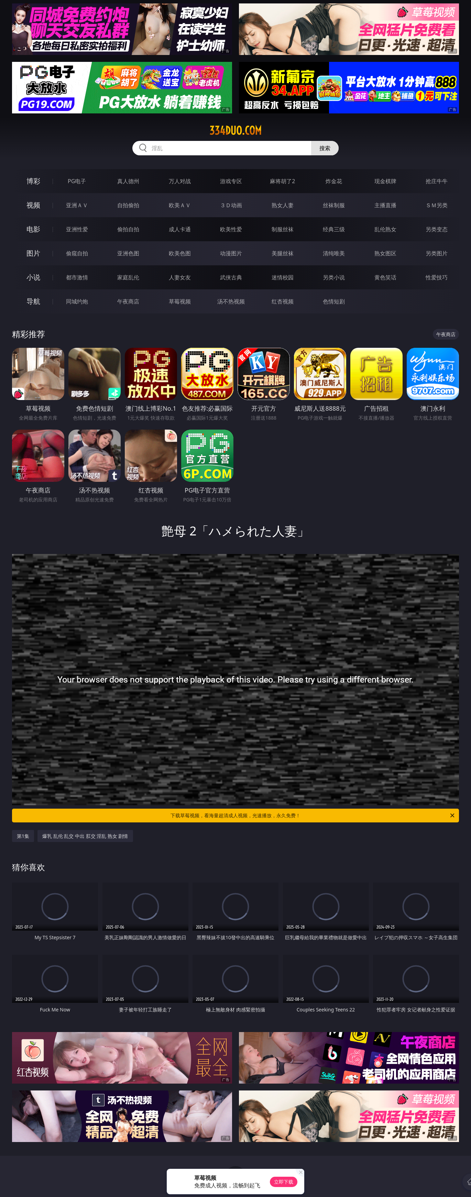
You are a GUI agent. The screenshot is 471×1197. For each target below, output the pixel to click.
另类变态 (437, 229)
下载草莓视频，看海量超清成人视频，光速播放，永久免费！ (313, 815)
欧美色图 (180, 253)
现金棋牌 (385, 181)
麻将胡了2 (282, 181)
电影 (33, 229)
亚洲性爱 (77, 229)
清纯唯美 (334, 253)
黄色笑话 (385, 277)
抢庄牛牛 (437, 181)
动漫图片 (231, 253)
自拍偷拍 (128, 205)
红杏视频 (283, 301)
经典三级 (334, 229)
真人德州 (128, 181)
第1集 (23, 836)
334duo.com (235, 130)
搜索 (324, 148)
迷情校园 (283, 277)
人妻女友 (180, 277)
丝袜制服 (334, 205)
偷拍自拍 (128, 229)
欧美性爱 (231, 229)
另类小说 (334, 277)
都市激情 (77, 277)
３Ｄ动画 (231, 205)
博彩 (33, 181)
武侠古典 (231, 277)
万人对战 (180, 181)
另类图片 (437, 253)
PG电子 (77, 181)
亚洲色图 (128, 253)
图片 (33, 253)
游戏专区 (231, 181)
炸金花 (334, 181)
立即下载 (283, 1181)
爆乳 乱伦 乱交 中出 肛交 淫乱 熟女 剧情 (85, 836)
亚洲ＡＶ (77, 205)
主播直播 (385, 205)
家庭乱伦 (128, 277)
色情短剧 (334, 301)
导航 (33, 301)
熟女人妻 (283, 205)
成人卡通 (180, 229)
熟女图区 (385, 253)
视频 (33, 205)
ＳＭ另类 (437, 205)
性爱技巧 (437, 277)
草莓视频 (180, 301)
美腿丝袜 (283, 253)
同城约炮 (77, 301)
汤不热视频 (231, 301)
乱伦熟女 (385, 229)
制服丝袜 (283, 229)
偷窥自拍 (77, 253)
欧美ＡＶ (180, 205)
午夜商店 (128, 301)
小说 (33, 277)
